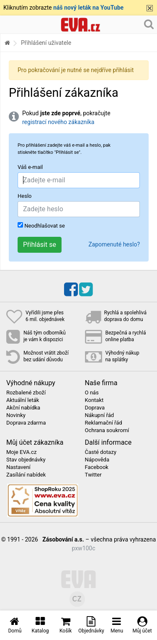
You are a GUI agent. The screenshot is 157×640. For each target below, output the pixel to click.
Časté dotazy (100, 452)
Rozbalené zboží (26, 393)
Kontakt (94, 400)
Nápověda (97, 460)
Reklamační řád (103, 423)
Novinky (16, 415)
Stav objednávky (26, 460)
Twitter (93, 475)
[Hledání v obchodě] (148, 24)
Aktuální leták (22, 400)
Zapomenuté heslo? (114, 244)
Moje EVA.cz (21, 452)
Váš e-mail (30, 167)
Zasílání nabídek (26, 475)
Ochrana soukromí (107, 430)
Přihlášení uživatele (46, 42)
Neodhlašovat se (41, 225)
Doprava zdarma (26, 423)
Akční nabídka (23, 408)
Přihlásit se (39, 245)
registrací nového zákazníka (58, 122)
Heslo (24, 196)
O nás (92, 393)
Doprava (95, 408)
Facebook (96, 467)
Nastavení (18, 467)
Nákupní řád (99, 415)
